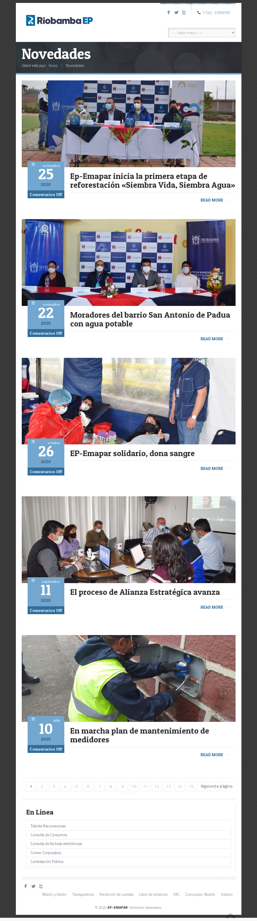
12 (156, 786)
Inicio (53, 65)
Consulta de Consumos (49, 835)
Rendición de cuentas (116, 894)
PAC (176, 894)
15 (191, 786)
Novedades (75, 65)
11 (145, 786)
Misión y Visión (54, 894)
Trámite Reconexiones (48, 826)
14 (179, 786)
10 (134, 786)
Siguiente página (217, 786)
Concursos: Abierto (200, 894)
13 (168, 786)
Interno (227, 894)
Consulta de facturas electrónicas (56, 843)
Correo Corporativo (46, 853)
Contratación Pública (47, 861)
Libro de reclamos (153, 894)
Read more (216, 199)
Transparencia (83, 894)
